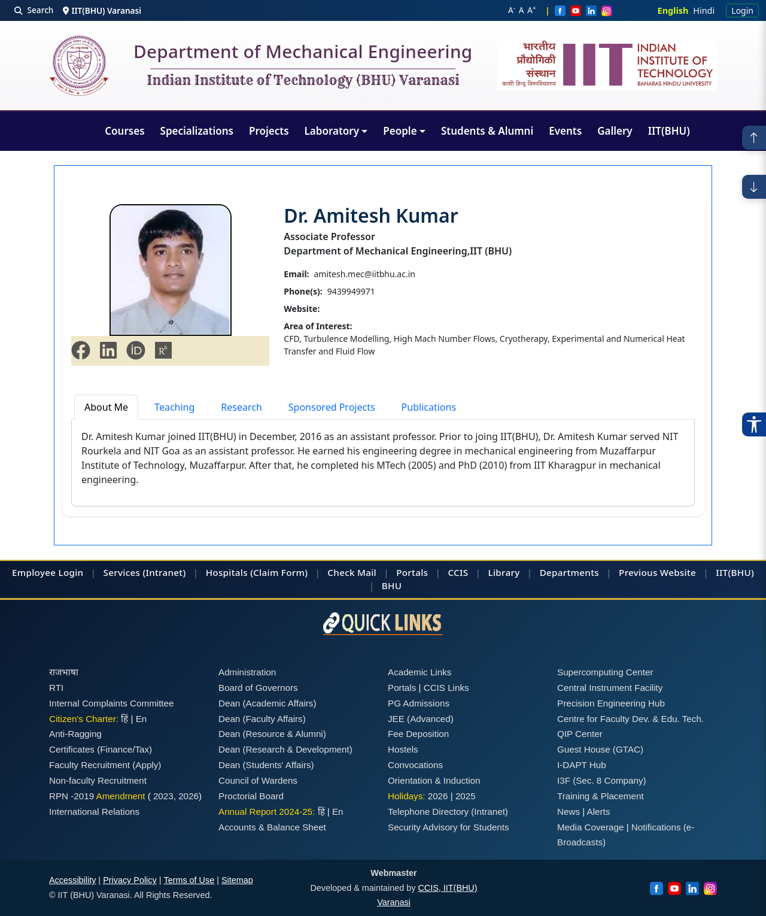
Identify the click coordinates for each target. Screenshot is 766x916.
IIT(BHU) (669, 131)
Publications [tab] (429, 407)
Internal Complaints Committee (111, 703)
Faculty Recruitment (89, 765)
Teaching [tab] (174, 407)
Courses (124, 131)
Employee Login (47, 572)
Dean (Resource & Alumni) (272, 734)
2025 (465, 796)
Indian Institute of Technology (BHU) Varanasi (303, 81)
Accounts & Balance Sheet (272, 827)
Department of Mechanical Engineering (302, 54)
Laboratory (332, 131)
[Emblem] (607, 64)
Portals (412, 572)
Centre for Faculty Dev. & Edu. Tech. (630, 719)
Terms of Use (188, 880)
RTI (56, 688)
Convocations (415, 765)
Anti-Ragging (75, 734)
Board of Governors (258, 688)
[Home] (79, 65)
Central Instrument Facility (609, 688)
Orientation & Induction (434, 780)
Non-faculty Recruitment (98, 780)
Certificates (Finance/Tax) (100, 749)
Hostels (403, 749)
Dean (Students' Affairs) (266, 765)
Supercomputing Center (605, 672)
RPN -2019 (71, 796)
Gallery (615, 131)
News (568, 811)
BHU (392, 586)
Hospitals (227, 572)
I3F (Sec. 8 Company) (601, 780)
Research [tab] (241, 407)
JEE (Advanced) (421, 719)
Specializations (196, 131)
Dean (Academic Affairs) (267, 703)
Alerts (598, 811)
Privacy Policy (130, 880)
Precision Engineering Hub (611, 703)
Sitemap (237, 880)
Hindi (704, 10)
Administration (247, 672)
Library (503, 572)
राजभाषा (63, 672)
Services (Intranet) (145, 572)
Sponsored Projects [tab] (331, 407)
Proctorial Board (251, 796)
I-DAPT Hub (581, 765)
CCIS (458, 572)
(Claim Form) (279, 572)
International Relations (94, 811)
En (141, 719)
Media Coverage (590, 827)
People (400, 131)
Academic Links (419, 672)
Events (565, 131)
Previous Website (657, 572)
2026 (188, 796)
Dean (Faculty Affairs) (262, 719)
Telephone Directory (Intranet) (448, 811)
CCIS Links (446, 688)
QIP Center (580, 734)
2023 (163, 796)
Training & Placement (600, 796)
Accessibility (72, 880)
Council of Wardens (257, 780)
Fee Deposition (418, 734)
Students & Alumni (487, 131)
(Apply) (146, 765)
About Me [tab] (106, 407)
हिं (124, 719)
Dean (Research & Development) (285, 749)
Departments (569, 572)
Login (742, 10)
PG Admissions (418, 703)
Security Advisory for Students (448, 827)
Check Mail (351, 572)
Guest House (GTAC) (600, 749)
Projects (269, 131)
